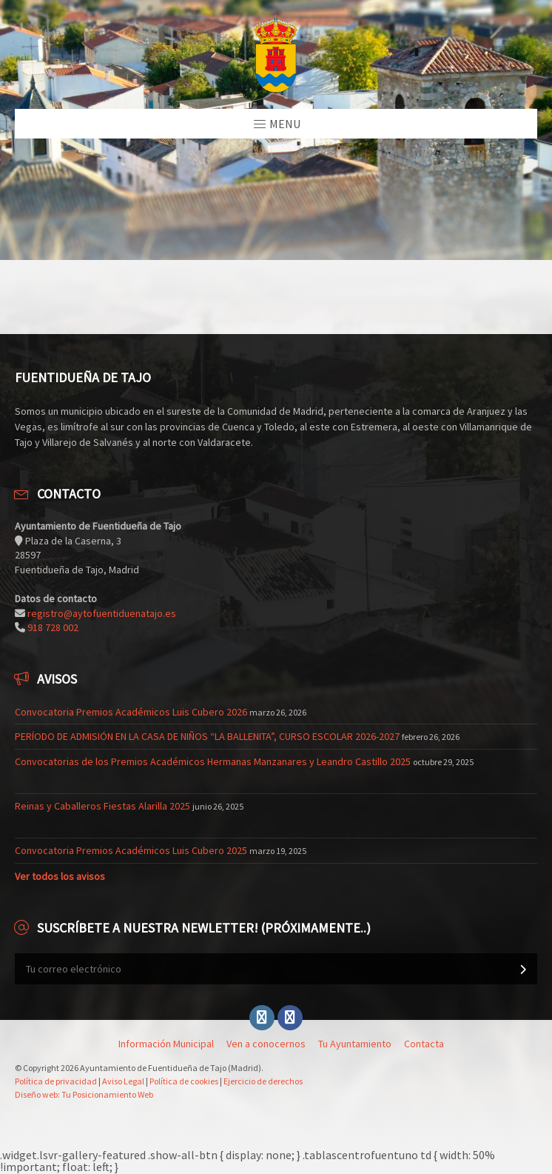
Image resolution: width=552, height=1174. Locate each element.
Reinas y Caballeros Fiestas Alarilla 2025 (102, 806)
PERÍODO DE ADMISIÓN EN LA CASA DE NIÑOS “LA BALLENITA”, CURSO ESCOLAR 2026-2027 (207, 736)
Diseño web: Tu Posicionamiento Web (84, 1094)
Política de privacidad (56, 1081)
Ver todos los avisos (60, 876)
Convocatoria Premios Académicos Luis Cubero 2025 (131, 850)
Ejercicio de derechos (263, 1081)
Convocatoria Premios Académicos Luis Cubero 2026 (131, 711)
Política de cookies (183, 1081)
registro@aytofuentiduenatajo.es (101, 613)
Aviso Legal (123, 1081)
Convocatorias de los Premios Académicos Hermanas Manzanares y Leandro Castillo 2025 (213, 761)
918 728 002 (52, 627)
